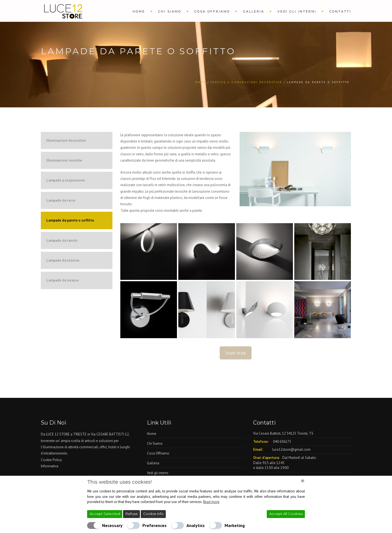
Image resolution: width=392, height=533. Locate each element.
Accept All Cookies (286, 513)
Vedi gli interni (296, 11)
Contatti (340, 11)
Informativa (49, 466)
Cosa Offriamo (212, 11)
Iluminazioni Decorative (256, 82)
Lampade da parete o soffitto (70, 220)
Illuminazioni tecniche (64, 160)
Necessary (112, 525)
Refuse (131, 513)
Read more (211, 501)
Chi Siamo (169, 11)
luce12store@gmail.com (291, 449)
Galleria (253, 11)
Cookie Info (153, 513)
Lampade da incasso (62, 280)
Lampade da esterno (62, 260)
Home (139, 11)
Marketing (235, 525)
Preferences (154, 525)
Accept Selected (105, 513)
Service (218, 82)
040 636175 (282, 441)
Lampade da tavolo (62, 240)
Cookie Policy (51, 460)
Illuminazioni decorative (66, 140)
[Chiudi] (302, 481)
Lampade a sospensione (65, 180)
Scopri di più (235, 352)
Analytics (195, 525)
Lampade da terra (60, 200)
